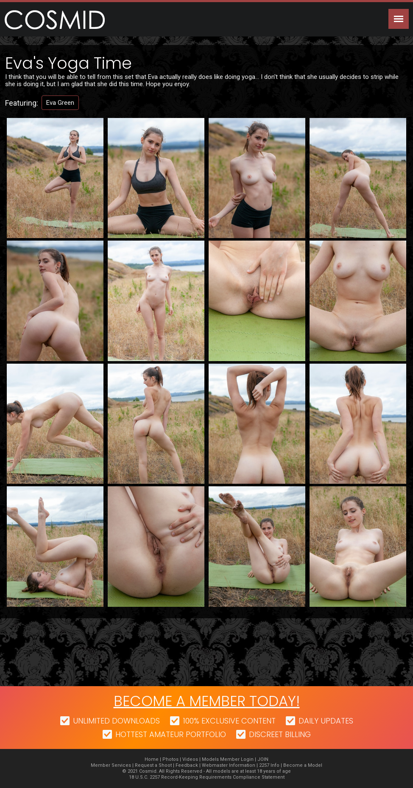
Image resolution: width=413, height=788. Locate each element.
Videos (190, 759)
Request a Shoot (153, 765)
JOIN (262, 759)
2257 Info (269, 765)
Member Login (237, 759)
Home (152, 759)
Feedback (187, 765)
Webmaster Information (228, 765)
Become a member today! (207, 701)
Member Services (111, 765)
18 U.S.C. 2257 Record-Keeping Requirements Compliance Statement (207, 777)
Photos (170, 759)
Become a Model (302, 765)
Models (210, 759)
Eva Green (60, 103)
